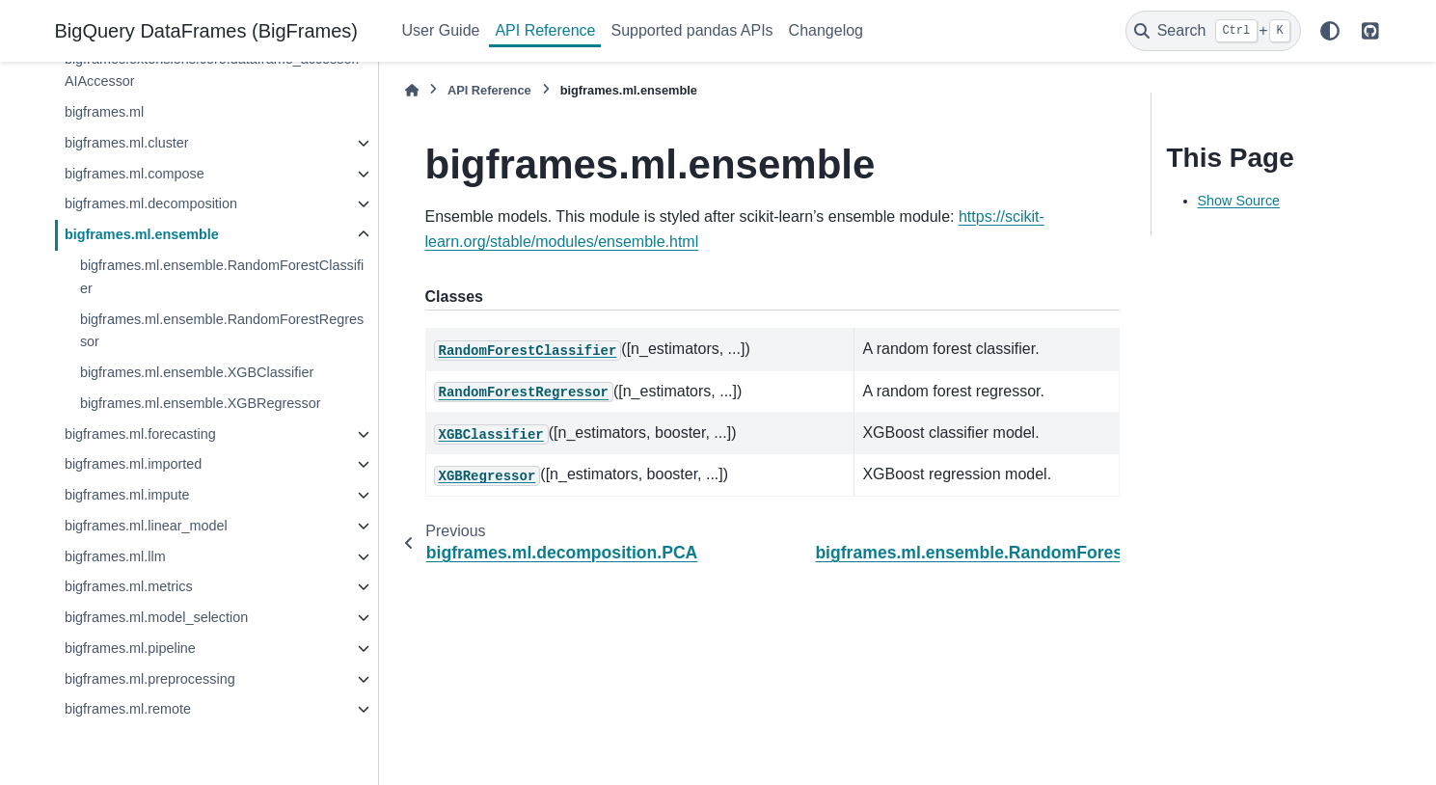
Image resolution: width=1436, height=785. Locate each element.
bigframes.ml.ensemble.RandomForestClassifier (222, 276)
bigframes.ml (104, 112)
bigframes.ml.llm (115, 556)
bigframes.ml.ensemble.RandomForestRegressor (222, 330)
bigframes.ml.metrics (129, 586)
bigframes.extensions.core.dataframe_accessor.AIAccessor (212, 70)
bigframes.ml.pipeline (130, 648)
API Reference (545, 30)
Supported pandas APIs (691, 30)
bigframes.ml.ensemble (142, 234)
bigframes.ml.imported (133, 464)
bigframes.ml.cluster (127, 142)
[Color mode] (1329, 30)
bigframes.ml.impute (127, 494)
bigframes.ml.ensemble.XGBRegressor (200, 403)
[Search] (1213, 31)
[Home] (412, 90)
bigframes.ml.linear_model (146, 525)
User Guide (441, 30)
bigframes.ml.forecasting (140, 434)
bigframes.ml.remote (128, 709)
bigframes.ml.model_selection (156, 617)
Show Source (1239, 200)
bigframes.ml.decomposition (151, 203)
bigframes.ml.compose (134, 173)
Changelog (826, 30)
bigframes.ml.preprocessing (150, 679)
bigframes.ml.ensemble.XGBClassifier (196, 372)
